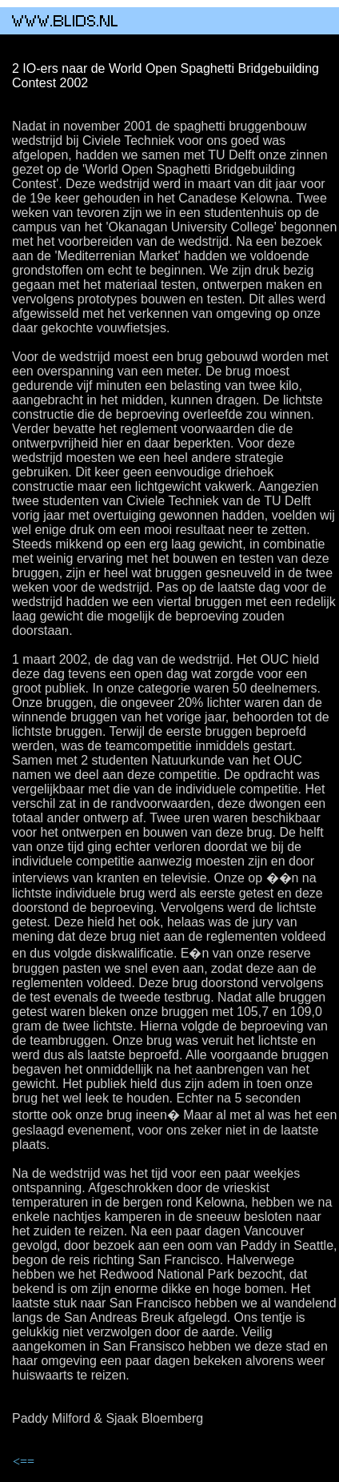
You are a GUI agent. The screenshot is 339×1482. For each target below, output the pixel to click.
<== (23, 1461)
